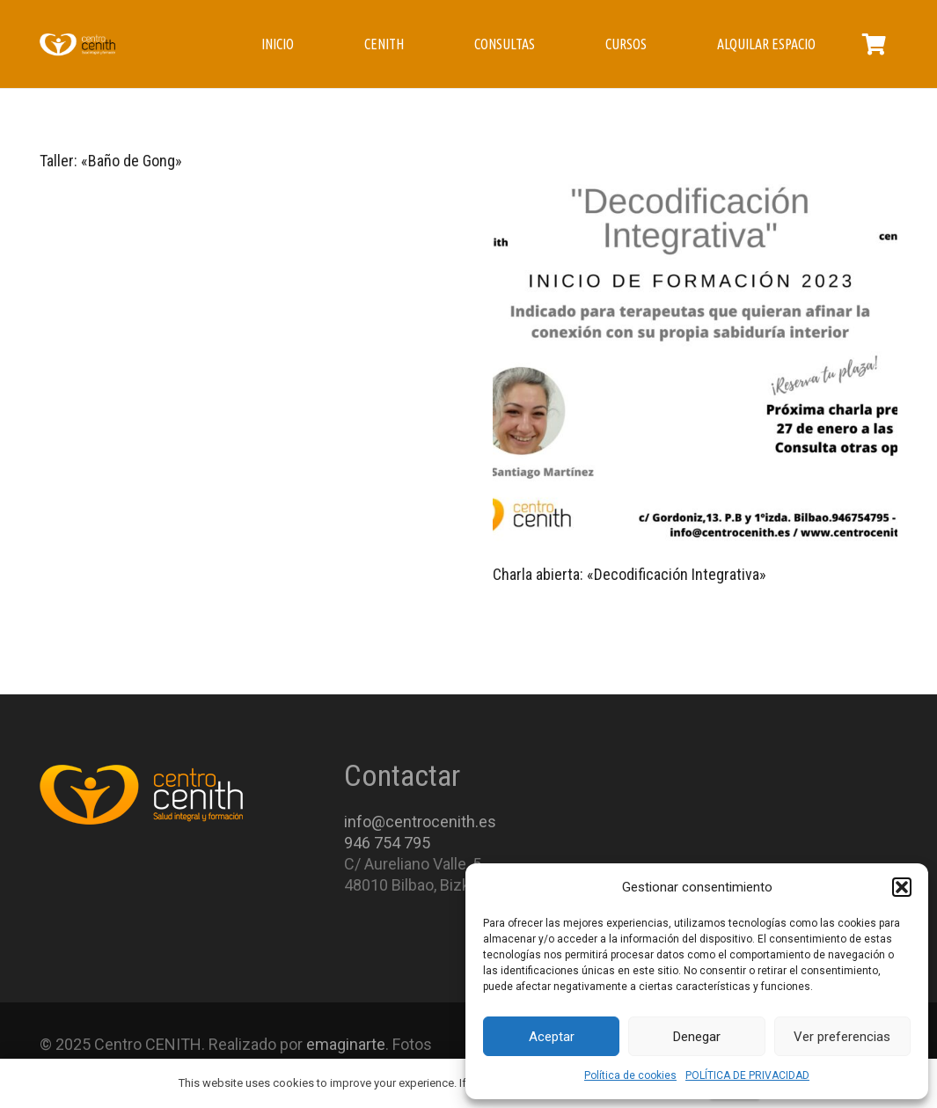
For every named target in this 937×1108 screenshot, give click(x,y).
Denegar (697, 1037)
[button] (902, 887)
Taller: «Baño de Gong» (111, 160)
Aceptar (552, 1037)
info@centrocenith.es (420, 821)
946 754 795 (387, 842)
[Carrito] (874, 44)
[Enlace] (77, 44)
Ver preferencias (842, 1037)
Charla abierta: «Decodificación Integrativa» (629, 574)
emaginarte (345, 1044)
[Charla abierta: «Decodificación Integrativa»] (695, 354)
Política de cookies (630, 1075)
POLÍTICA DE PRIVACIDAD (747, 1075)
